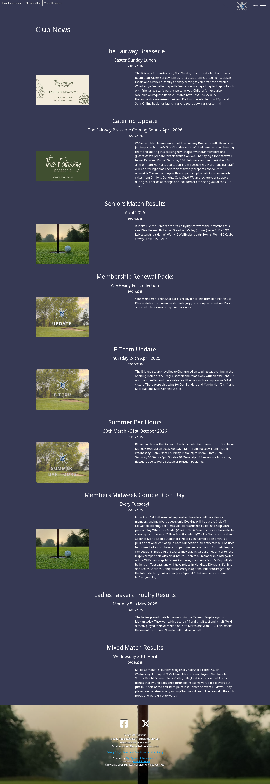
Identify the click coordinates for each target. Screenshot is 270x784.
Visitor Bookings (52, 2)
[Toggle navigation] (259, 5)
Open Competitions (12, 2)
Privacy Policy (114, 752)
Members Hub (33, 2)
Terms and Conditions (134, 752)
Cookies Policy (155, 752)
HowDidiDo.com (141, 761)
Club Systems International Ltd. (142, 758)
